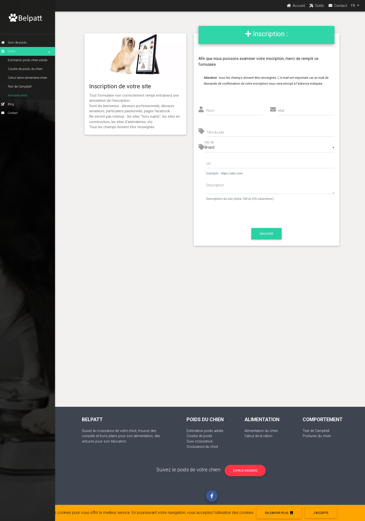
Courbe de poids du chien (28, 69)
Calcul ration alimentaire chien (31, 77)
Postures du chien (317, 436)
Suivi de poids (18, 42)
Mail (281, 111)
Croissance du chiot (202, 447)
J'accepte (321, 513)
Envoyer (266, 234)
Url (208, 164)
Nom (210, 111)
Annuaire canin (21, 95)
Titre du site (215, 132)
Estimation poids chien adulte (31, 60)
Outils (29, 51)
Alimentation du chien (261, 431)
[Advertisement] (212, 331)
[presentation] (247, 217)
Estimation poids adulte (205, 431)
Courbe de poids (199, 436)
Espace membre (245, 470)
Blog (11, 104)
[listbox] (269, 147)
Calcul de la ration (258, 436)
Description (215, 185)
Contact (13, 113)
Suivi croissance (199, 441)
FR (353, 7)
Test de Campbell (23, 86)
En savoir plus (279, 513)
